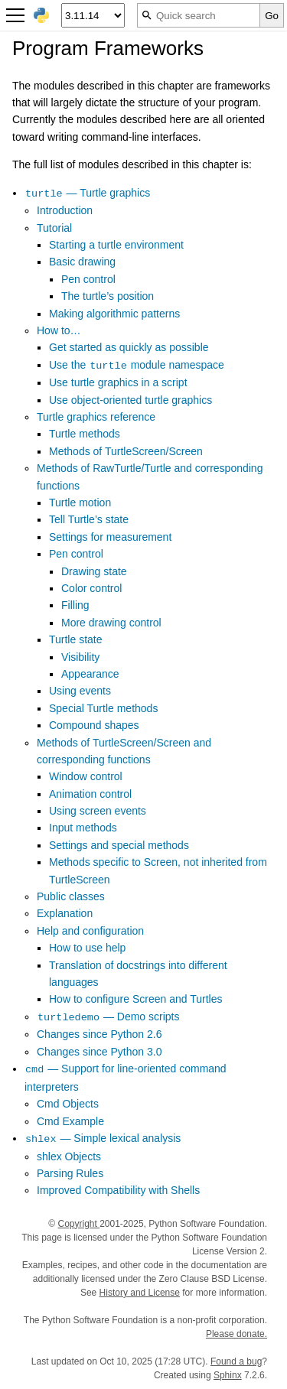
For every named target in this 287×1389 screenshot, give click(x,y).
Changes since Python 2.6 (99, 1034)
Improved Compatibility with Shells (118, 1190)
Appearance (90, 674)
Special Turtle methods (103, 708)
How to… (59, 330)
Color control (91, 588)
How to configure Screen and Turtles (135, 999)
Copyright (78, 1223)
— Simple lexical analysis (102, 1138)
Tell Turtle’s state (89, 519)
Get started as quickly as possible (129, 347)
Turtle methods (84, 434)
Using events (80, 691)
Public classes (71, 896)
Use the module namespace (136, 365)
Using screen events (97, 811)
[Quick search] (198, 15)
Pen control (88, 279)
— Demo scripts (108, 1016)
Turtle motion (80, 502)
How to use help (87, 948)
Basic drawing (82, 261)
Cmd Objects (68, 1104)
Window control (85, 776)
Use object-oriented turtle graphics (130, 400)
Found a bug (236, 1361)
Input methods (83, 827)
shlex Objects (69, 1156)
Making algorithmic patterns (114, 313)
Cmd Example (70, 1121)
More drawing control (111, 622)
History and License (139, 1292)
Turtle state (76, 639)
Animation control (90, 794)
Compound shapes (94, 725)
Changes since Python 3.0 (99, 1052)
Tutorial (54, 228)
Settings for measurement (110, 537)
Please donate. (236, 1334)
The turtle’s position (107, 296)
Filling (75, 605)
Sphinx (228, 1375)
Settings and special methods (119, 845)
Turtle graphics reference (96, 417)
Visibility (80, 657)
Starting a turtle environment (116, 245)
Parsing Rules (70, 1173)
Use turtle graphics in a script (118, 382)
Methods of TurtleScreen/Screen (126, 451)
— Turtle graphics (87, 193)
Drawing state (94, 571)
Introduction (65, 210)
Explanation (65, 913)
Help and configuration (90, 931)
